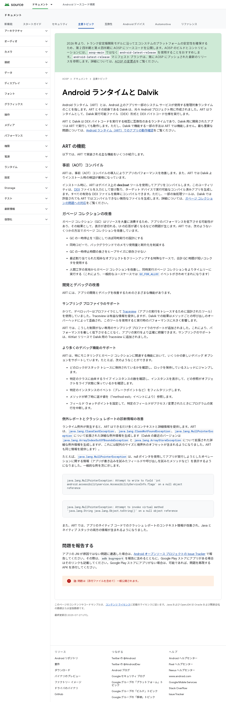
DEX (77, 190)
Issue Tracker (176, 694)
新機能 (8, 24)
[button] (22, 31)
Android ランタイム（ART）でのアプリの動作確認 (119, 130)
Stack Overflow (178, 688)
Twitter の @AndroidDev (126, 664)
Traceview (129, 311)
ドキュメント (13, 15)
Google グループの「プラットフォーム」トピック (137, 683)
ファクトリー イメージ (68, 682)
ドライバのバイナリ (66, 688)
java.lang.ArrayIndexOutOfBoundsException (95, 440)
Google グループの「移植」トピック (133, 697)
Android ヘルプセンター (183, 658)
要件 (57, 664)
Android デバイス (134, 24)
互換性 (109, 24)
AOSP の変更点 (125, 61)
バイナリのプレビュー (68, 676)
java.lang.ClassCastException (91, 431)
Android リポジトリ (66, 658)
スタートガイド (32, 24)
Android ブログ (121, 670)
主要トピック (100, 78)
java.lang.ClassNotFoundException (144, 431)
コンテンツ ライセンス (118, 604)
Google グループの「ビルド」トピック (135, 691)
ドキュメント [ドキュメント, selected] (40, 4)
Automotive (163, 24)
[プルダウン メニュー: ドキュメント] (53, 4)
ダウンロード (62, 670)
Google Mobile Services (183, 682)
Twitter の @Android (124, 658)
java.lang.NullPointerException (102, 456)
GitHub (59, 694)
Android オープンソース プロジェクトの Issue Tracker (169, 554)
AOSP (65, 78)
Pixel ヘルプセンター (181, 664)
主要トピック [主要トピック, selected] (86, 24)
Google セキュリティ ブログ (128, 676)
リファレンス (189, 24)
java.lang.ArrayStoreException (157, 440)
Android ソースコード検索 (79, 4)
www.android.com (180, 676)
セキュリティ (60, 24)
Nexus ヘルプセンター (182, 670)
